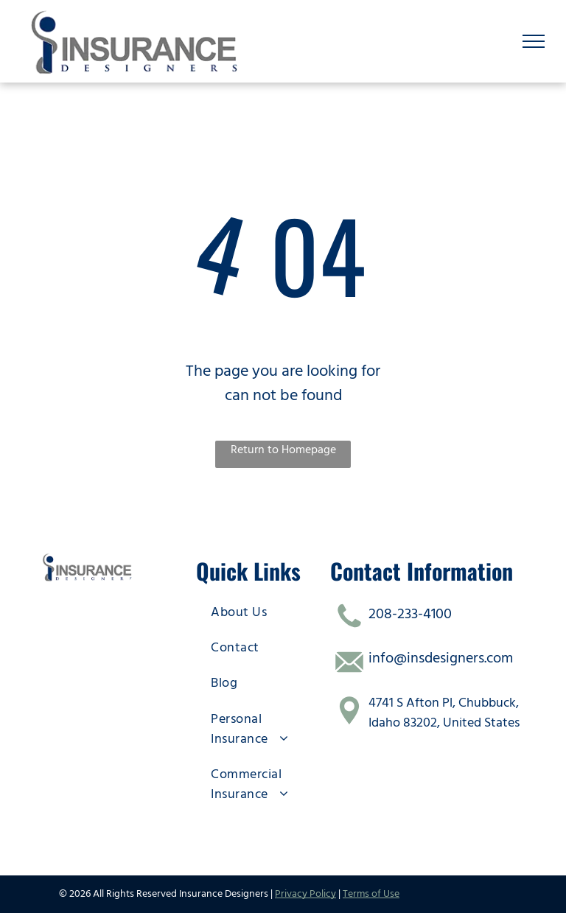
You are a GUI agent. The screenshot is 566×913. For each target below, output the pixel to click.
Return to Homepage (283, 449)
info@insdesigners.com (440, 658)
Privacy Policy (305, 893)
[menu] (533, 41)
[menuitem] (261, 611)
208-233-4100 (410, 614)
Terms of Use (371, 893)
